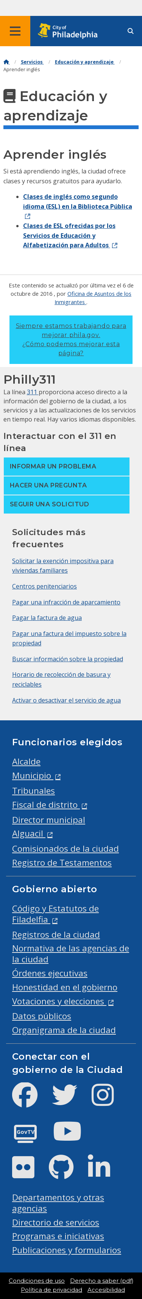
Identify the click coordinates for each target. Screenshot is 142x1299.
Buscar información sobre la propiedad (67, 659)
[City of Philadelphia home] (70, 31)
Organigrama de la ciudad (64, 1030)
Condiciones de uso (37, 1280)
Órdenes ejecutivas (49, 973)
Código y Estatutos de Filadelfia (55, 913)
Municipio (32, 775)
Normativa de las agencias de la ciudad (70, 953)
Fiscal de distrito (46, 804)
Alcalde (26, 761)
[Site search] (130, 31)
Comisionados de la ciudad (65, 848)
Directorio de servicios (55, 1222)
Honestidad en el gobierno (64, 987)
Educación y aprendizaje (85, 62)
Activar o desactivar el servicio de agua (66, 700)
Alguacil (28, 833)
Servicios (32, 62)
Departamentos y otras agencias (58, 1202)
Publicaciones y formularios (66, 1250)
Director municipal (48, 820)
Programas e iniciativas (58, 1236)
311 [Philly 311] (33, 392)
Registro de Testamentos (62, 862)
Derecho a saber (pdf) (101, 1280)
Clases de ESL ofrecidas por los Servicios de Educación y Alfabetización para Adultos (69, 235)
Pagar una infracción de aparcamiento (66, 602)
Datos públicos (41, 1016)
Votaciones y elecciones (59, 1001)
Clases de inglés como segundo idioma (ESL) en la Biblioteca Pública (77, 201)
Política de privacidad (51, 1290)
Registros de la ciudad (56, 934)
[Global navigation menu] (15, 31)
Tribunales (33, 790)
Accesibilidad (106, 1290)
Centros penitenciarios (44, 586)
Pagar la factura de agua (47, 618)
